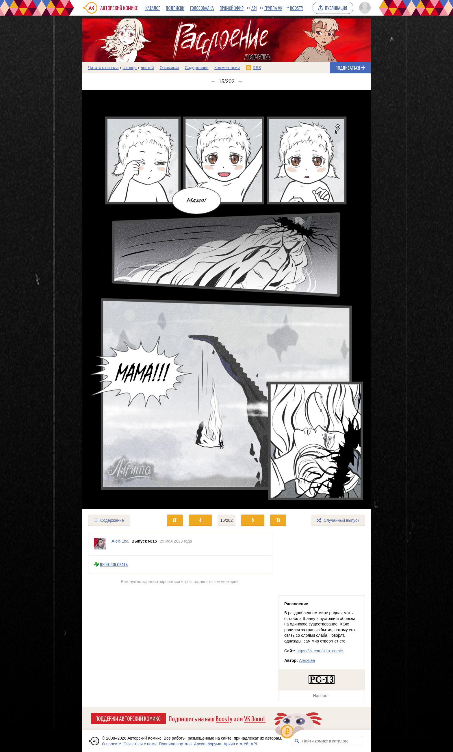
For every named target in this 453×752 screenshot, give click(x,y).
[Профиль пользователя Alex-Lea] (100, 543)
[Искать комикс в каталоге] (297, 741)
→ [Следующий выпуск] (240, 81)
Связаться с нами (140, 744)
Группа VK (273, 8)
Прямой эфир (232, 8)
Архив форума (207, 744)
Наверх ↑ (321, 695)
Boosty (296, 8)
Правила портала (175, 744)
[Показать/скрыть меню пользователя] (364, 8)
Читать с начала (103, 67)
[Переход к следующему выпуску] (226, 299)
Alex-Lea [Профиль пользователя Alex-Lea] (120, 541)
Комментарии (227, 67)
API (254, 8)
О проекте (111, 744)
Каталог (152, 8)
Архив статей (236, 744)
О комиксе (169, 67)
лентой (147, 67)
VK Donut (255, 718)
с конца (130, 67)
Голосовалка (202, 8)
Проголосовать (114, 564)
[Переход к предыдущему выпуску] (118, 299)
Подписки (175, 8)
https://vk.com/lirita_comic (319, 651)
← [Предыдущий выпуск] (213, 81)
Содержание (197, 67)
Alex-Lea (307, 660)
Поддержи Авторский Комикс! (128, 718)
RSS (257, 67)
